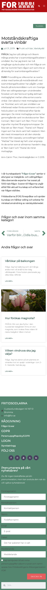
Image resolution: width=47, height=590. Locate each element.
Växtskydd (39, 48)
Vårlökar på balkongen (20, 261)
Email (4, 526)
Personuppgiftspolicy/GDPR (15, 436)
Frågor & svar (7, 426)
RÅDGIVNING (10, 421)
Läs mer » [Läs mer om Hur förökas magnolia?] (9, 338)
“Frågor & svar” (28, 174)
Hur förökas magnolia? (20, 318)
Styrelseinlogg (8, 446)
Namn (4, 514)
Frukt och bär (26, 48)
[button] (39, 6)
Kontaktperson (8, 503)
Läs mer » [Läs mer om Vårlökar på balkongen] (9, 281)
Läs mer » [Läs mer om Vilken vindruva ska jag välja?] (9, 371)
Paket (4, 537)
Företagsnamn (8, 491)
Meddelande (7, 549)
